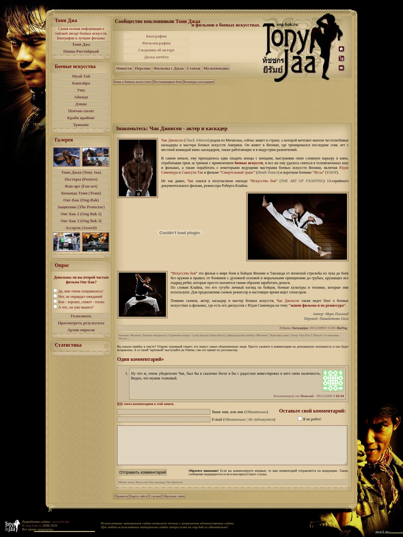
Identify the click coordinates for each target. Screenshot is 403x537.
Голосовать (81, 316)
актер (131, 489)
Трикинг (81, 124)
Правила (121, 503)
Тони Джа (81, 44)
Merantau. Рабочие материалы (148, 335)
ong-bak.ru (33, 525)
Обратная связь (173, 503)
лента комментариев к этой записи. (145, 404)
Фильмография (156, 43)
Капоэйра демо (280, 335)
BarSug (342, 328)
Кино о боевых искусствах (132, 82)
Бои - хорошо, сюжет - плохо (81, 302)
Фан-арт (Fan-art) (81, 186)
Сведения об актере (156, 50)
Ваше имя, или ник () (240, 412)
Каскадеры (300, 328)
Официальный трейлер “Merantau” (248, 335)
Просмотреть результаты (81, 322)
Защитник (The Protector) (81, 207)
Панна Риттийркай (81, 51)
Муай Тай (81, 76)
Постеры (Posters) (81, 179)
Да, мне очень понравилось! (80, 291)
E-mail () (243, 419)
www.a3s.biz (60, 521)
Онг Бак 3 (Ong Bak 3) (80, 220)
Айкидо (81, 97)
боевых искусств (249, 163)
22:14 (340, 396)
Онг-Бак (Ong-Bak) (81, 200)
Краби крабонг (81, 117)
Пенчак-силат (81, 110)
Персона (142, 68)
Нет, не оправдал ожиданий (80, 296)
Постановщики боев (167, 82)
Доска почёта (156, 57)
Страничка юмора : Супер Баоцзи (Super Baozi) (196, 335)
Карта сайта (138, 503)
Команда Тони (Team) (81, 193)
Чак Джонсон (175, 489)
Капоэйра (81, 83)
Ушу (81, 90)
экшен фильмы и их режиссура (316, 305)
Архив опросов (81, 329)
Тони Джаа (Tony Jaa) (81, 172)
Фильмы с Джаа (169, 68)
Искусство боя (144, 489)
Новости (124, 68)
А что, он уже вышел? (76, 307)
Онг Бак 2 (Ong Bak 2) (80, 213)
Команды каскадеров (199, 82)
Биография (156, 36)
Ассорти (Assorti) (81, 227)
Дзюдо (81, 103)
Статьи (193, 68)
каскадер (160, 489)
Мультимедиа (216, 68)
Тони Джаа (187, 21)
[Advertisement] (226, 46)
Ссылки (155, 503)
